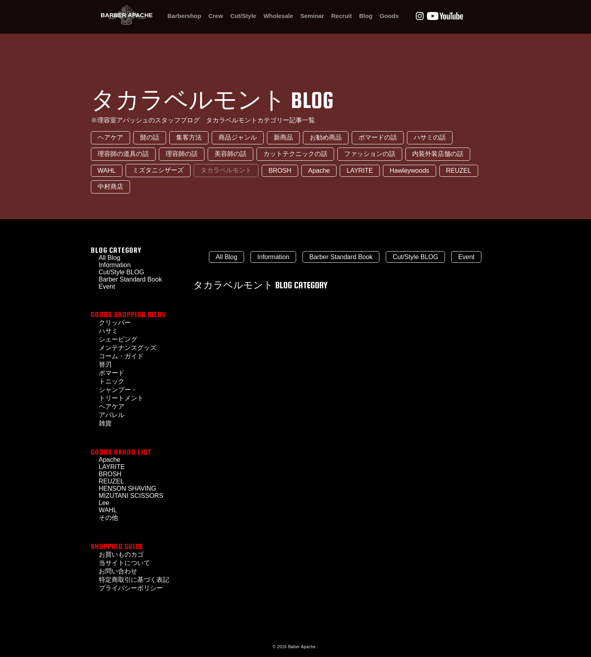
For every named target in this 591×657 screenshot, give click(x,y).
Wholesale (278, 15)
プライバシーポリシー (131, 588)
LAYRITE (360, 170)
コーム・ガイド (121, 356)
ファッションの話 (369, 153)
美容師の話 (230, 153)
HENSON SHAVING (127, 488)
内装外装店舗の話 (437, 153)
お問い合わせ (118, 571)
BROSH (279, 170)
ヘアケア (110, 137)
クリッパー (115, 322)
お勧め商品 (326, 137)
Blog (365, 15)
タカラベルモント (226, 170)
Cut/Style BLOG (121, 272)
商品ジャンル (237, 137)
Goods (389, 15)
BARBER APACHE (126, 15)
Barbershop (184, 15)
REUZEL (458, 170)
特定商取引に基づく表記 (134, 579)
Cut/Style (243, 15)
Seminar (312, 15)
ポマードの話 (378, 137)
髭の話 (149, 137)
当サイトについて (124, 562)
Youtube (445, 16)
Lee (104, 502)
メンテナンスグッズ (127, 347)
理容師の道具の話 (123, 153)
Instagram (420, 16)
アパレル (111, 414)
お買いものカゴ (121, 554)
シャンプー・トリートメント (121, 393)
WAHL (107, 170)
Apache (319, 170)
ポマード (111, 372)
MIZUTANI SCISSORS (131, 495)
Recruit (341, 15)
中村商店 (110, 186)
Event (466, 257)
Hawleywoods (409, 170)
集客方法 (189, 137)
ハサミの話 (430, 137)
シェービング (118, 339)
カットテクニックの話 (295, 153)
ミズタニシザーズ (158, 170)
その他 (108, 517)
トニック (111, 381)
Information (273, 257)
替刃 (105, 364)
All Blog (226, 257)
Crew (215, 15)
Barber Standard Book (130, 279)
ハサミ (108, 331)
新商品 (283, 137)
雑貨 (105, 423)
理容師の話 (182, 153)
